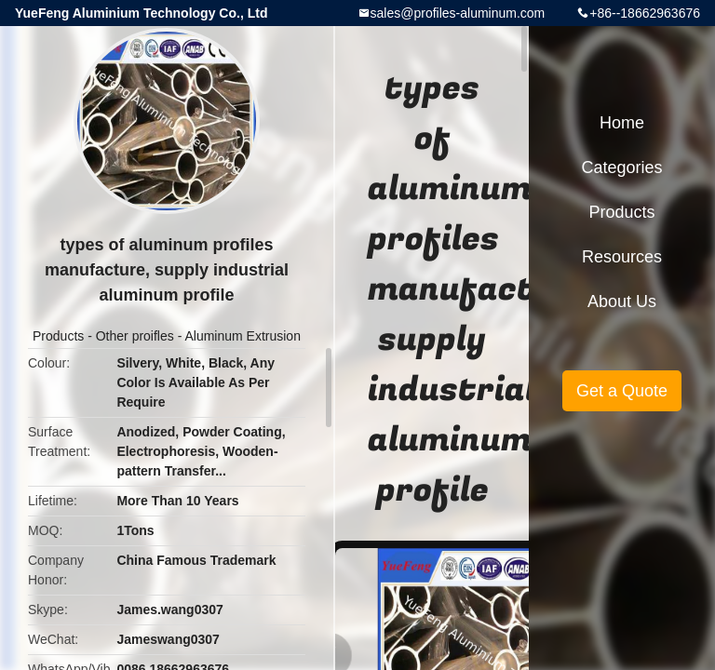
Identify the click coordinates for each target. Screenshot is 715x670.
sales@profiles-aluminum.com (458, 13)
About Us (621, 301)
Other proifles (135, 335)
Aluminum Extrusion (242, 335)
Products (58, 335)
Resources (622, 257)
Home (622, 123)
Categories (621, 167)
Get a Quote (622, 391)
